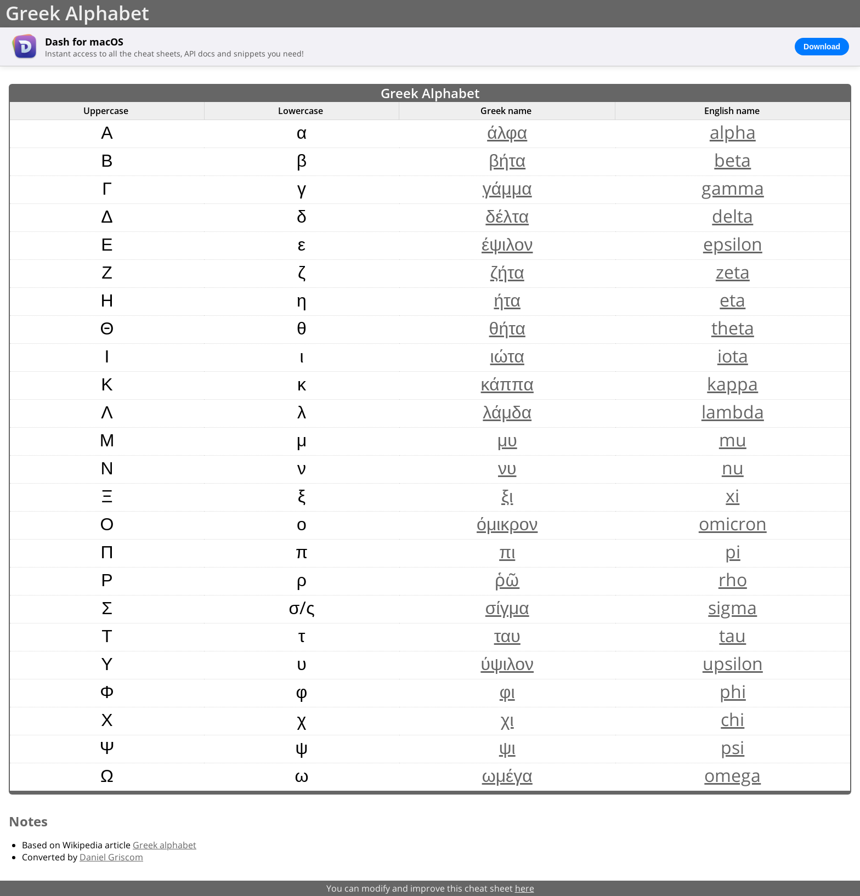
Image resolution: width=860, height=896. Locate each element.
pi (732, 551)
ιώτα (507, 355)
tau (732, 635)
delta (732, 216)
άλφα (507, 132)
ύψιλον (507, 663)
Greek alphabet (164, 845)
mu (732, 439)
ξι (507, 495)
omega (732, 775)
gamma (732, 188)
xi (732, 495)
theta (732, 327)
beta (732, 160)
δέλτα (507, 216)
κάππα (507, 383)
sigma (732, 607)
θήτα (507, 327)
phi (733, 691)
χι (507, 719)
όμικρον (507, 523)
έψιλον (507, 244)
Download (822, 46)
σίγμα (507, 607)
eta (732, 299)
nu (733, 467)
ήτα (507, 299)
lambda (732, 411)
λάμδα (507, 411)
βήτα (507, 160)
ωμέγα (507, 775)
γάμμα (507, 188)
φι (507, 691)
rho (732, 579)
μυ (507, 439)
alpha (733, 132)
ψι (507, 747)
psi (732, 747)
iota (732, 355)
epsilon (732, 244)
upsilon (733, 663)
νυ (507, 467)
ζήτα (507, 271)
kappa (732, 383)
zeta (733, 271)
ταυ (507, 635)
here (524, 888)
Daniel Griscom (111, 857)
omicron (733, 523)
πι (507, 551)
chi (732, 719)
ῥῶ (507, 579)
